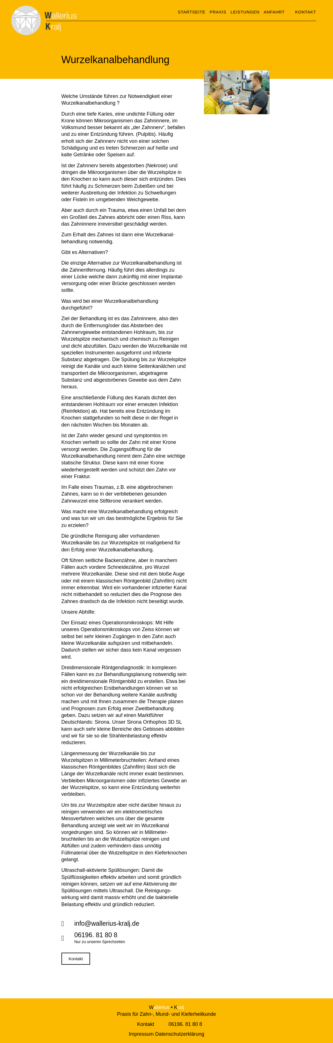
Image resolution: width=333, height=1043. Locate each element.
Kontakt (145, 1024)
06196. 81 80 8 (185, 1024)
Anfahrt (274, 12)
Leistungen (245, 12)
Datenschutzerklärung (179, 1034)
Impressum (141, 1034)
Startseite (192, 12)
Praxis (218, 12)
